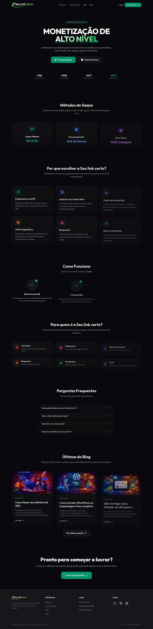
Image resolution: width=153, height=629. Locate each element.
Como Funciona (74, 5)
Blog (91, 5)
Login (121, 5)
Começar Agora (63, 60)
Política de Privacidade (86, 606)
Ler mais (19, 524)
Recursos (62, 5)
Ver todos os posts (76, 533)
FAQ (84, 5)
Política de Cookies (85, 610)
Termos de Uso (84, 602)
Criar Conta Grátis (77, 575)
